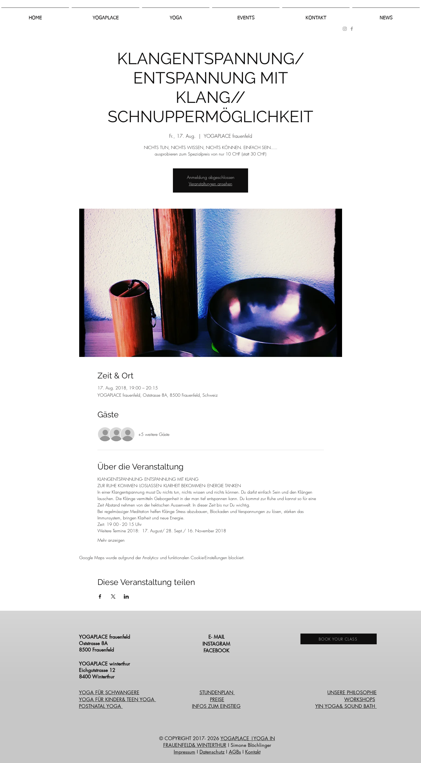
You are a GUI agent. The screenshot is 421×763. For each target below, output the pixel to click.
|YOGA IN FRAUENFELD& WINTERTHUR (219, 741)
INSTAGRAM (217, 644)
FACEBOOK (217, 650)
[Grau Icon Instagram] (344, 28)
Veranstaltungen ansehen (210, 184)
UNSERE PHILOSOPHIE (352, 692)
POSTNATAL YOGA (101, 706)
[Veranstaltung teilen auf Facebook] (100, 596)
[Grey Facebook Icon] (351, 28)
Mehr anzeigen (111, 540)
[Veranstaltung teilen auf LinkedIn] (126, 596)
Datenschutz (211, 751)
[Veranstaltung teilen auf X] (113, 596)
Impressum (184, 751)
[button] (105, 16)
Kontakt (252, 751)
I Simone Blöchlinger (248, 745)
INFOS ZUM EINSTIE (214, 706)
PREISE (217, 699)
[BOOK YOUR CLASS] (338, 639)
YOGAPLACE (235, 738)
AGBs (235, 751)
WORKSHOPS (359, 699)
